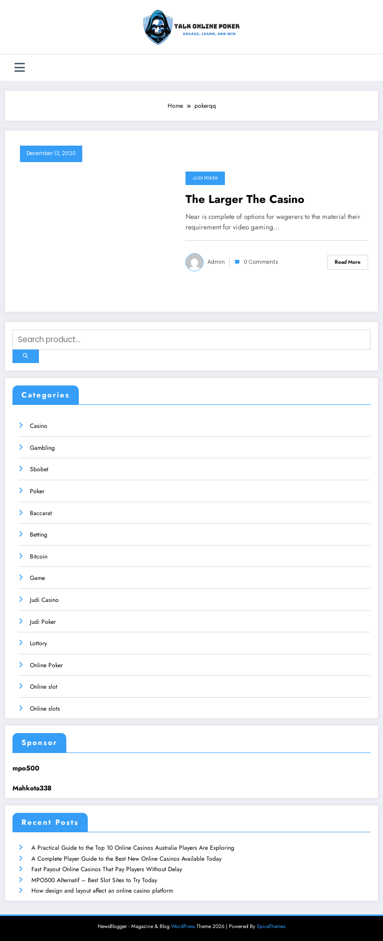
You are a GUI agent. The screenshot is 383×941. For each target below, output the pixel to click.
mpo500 (25, 767)
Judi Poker (205, 178)
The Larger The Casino (245, 199)
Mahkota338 (31, 788)
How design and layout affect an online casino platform (102, 890)
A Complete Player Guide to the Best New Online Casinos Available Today (126, 858)
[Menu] (19, 67)
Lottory (38, 643)
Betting (38, 534)
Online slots (45, 708)
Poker (37, 490)
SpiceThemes (271, 926)
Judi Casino (44, 599)
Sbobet (39, 469)
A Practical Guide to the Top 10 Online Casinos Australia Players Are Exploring (132, 847)
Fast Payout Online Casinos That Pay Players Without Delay (106, 869)
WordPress (183, 926)
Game (37, 577)
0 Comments (261, 262)
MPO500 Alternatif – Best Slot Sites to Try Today (94, 879)
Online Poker (46, 664)
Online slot (43, 686)
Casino (38, 425)
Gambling (42, 447)
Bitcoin (38, 556)
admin (216, 262)
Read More (348, 262)
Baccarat (41, 512)
